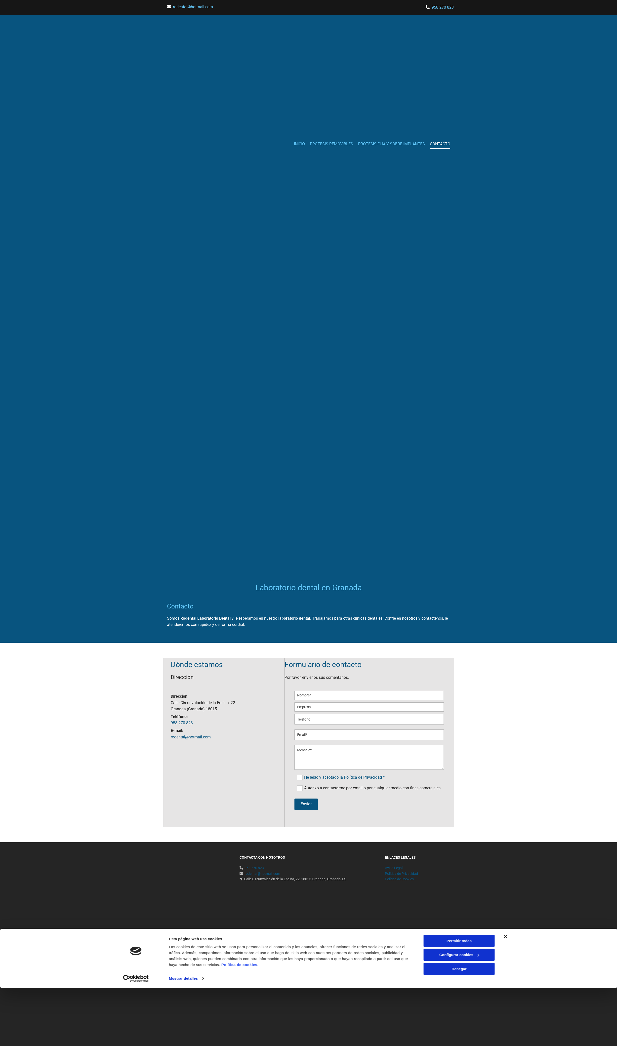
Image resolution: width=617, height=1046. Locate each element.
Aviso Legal (394, 868)
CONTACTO (440, 144)
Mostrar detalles (183, 796)
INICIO (299, 144)
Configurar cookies (459, 772)
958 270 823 (443, 7)
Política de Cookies (399, 879)
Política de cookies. (239, 782)
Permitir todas (459, 758)
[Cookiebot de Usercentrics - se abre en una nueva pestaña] (136, 796)
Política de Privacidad (401, 874)
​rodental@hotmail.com (193, 6)
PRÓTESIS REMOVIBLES (331, 144)
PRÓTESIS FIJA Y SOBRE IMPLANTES (391, 144)
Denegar (459, 786)
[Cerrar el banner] (505, 754)
